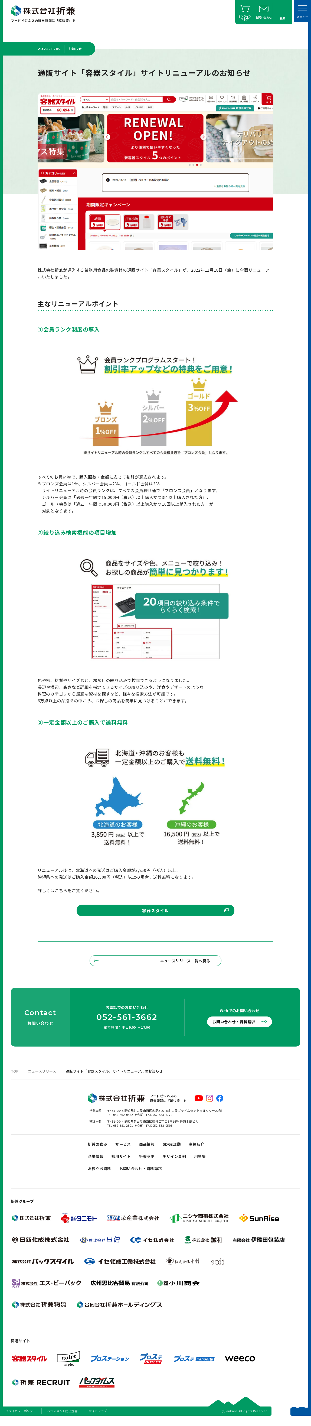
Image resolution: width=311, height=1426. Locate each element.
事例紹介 (202, 1149)
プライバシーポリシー (20, 1419)
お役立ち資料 (100, 1176)
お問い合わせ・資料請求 (236, 1025)
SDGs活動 (175, 1149)
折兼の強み (98, 1149)
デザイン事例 (178, 1162)
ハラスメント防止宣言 (62, 1419)
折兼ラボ (150, 1162)
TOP (14, 1075)
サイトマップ (98, 1419)
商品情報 (150, 1149)
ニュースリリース (42, 1075)
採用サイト (123, 1162)
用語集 (205, 1162)
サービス (125, 1149)
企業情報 (96, 1162)
